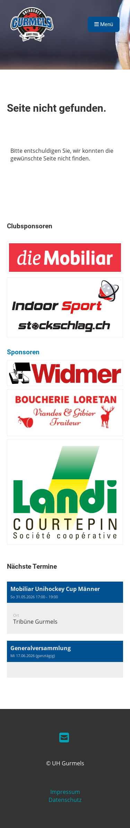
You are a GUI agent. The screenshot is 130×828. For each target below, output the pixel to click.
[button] (65, 608)
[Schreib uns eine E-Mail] (64, 737)
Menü (103, 24)
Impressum (65, 792)
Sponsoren (23, 352)
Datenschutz (65, 800)
